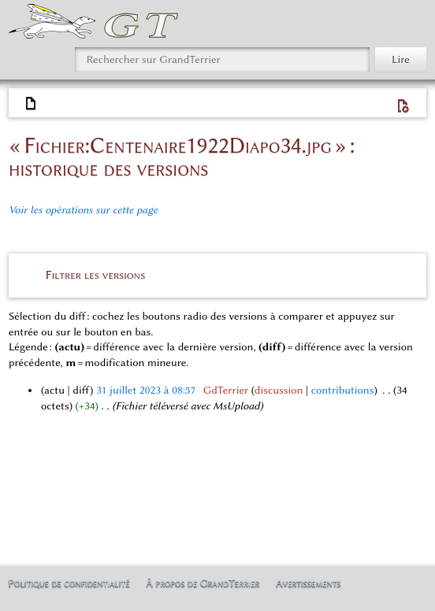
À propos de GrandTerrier (202, 583)
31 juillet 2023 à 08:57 (145, 390)
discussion (279, 390)
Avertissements (308, 583)
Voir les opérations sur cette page (83, 210)
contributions (342, 390)
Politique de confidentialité (68, 583)
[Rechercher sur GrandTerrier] (222, 59)
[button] (218, 274)
